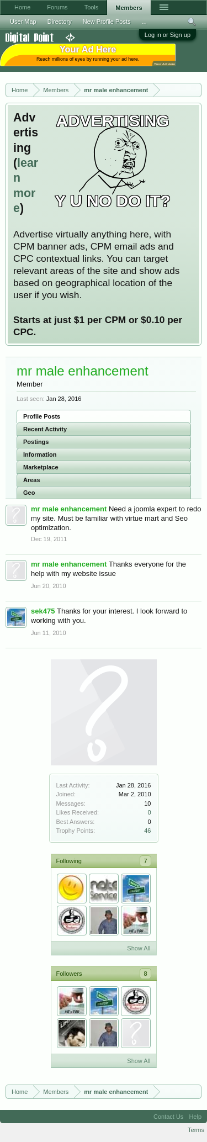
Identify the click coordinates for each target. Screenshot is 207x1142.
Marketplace (41, 467)
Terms (196, 1130)
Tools (91, 7)
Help (195, 1116)
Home (22, 7)
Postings (36, 441)
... (144, 21)
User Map (23, 21)
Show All (138, 948)
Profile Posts (41, 416)
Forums (57, 7)
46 (147, 830)
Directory (59, 21)
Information (40, 454)
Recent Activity (45, 429)
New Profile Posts (107, 21)
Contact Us (168, 1116)
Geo (29, 492)
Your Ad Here (164, 64)
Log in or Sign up (167, 34)
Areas (31, 480)
